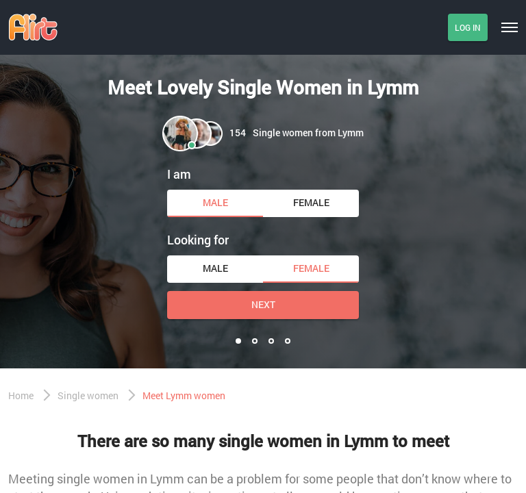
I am (179, 174)
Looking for (198, 239)
